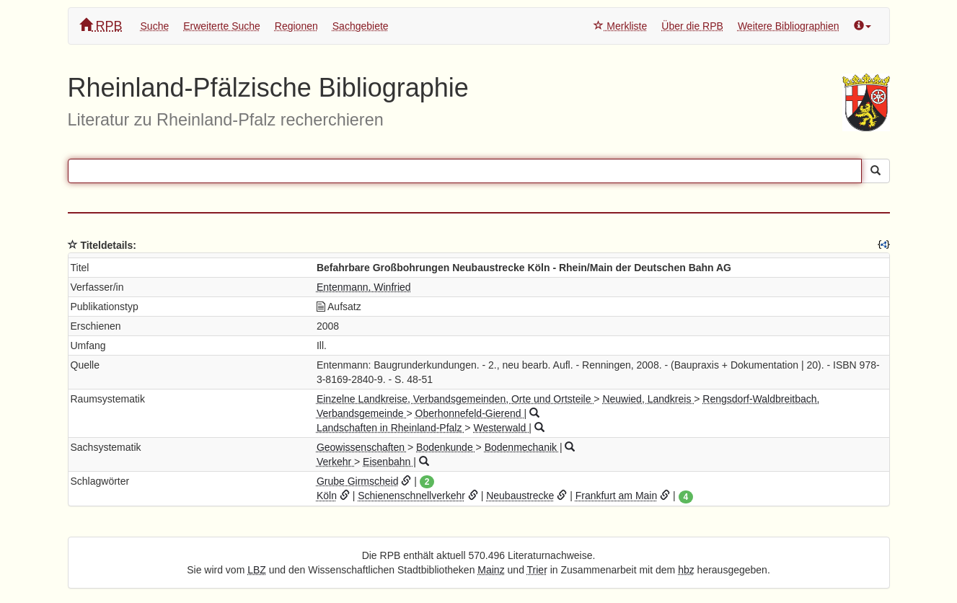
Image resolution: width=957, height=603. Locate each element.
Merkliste (620, 26)
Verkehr (335, 461)
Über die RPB (692, 26)
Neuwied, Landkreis (648, 399)
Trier (537, 570)
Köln (327, 495)
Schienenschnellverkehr (411, 495)
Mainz (490, 570)
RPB (101, 25)
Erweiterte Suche (221, 26)
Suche (155, 26)
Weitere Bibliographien (788, 26)
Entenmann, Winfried (364, 287)
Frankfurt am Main (616, 495)
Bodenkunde (446, 447)
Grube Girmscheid (358, 481)
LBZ (256, 570)
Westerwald (501, 427)
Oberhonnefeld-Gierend (469, 413)
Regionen (296, 26)
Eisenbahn (388, 461)
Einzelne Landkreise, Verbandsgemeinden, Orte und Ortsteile (455, 399)
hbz (686, 570)
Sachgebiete (360, 26)
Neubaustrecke (520, 495)
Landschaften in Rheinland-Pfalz (390, 427)
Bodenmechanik (522, 447)
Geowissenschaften (362, 447)
